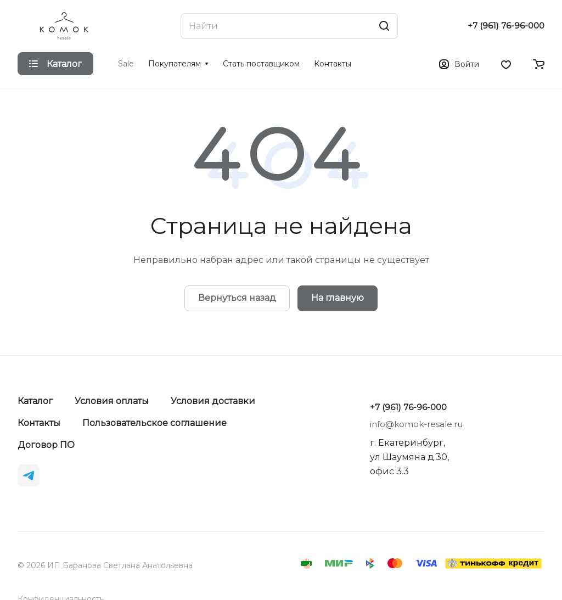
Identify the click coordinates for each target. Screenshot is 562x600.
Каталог (35, 401)
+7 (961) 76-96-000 (506, 26)
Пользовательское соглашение (154, 423)
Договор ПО (46, 445)
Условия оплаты (112, 401)
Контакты (39, 423)
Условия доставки (213, 401)
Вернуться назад (237, 298)
